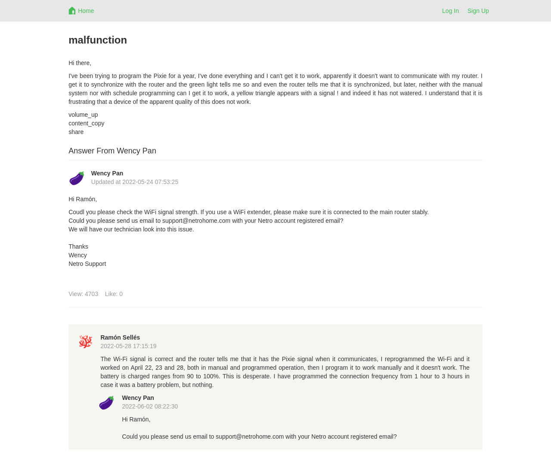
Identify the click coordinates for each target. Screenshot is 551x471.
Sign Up (478, 10)
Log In (450, 10)
